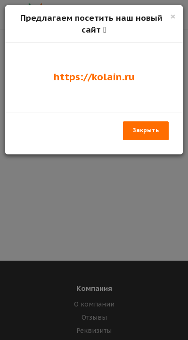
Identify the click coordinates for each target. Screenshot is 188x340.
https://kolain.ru (94, 76)
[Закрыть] (173, 16)
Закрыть (146, 130)
